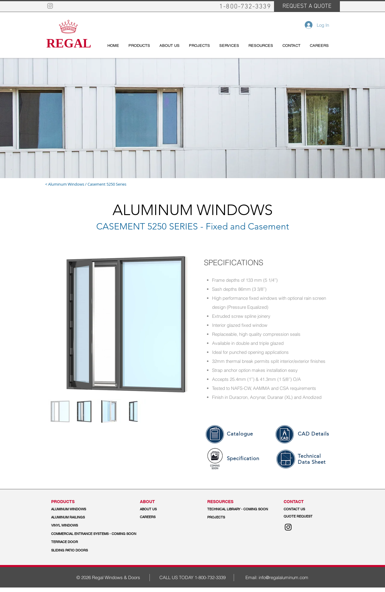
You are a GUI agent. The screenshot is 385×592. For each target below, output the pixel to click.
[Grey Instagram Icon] (50, 6)
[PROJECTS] (216, 518)
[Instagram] (288, 527)
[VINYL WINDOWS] (77, 526)
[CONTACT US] (310, 509)
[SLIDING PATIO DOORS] (69, 551)
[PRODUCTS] (77, 501)
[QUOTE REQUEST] (310, 517)
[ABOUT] (166, 501)
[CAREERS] (166, 517)
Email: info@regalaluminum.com (276, 577)
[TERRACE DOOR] (79, 542)
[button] (94, 534)
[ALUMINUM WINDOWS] (77, 509)
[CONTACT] (310, 501)
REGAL (68, 43)
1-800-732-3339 (210, 577)
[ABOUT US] (166, 509)
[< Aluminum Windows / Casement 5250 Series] (98, 184)
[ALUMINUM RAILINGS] (77, 518)
